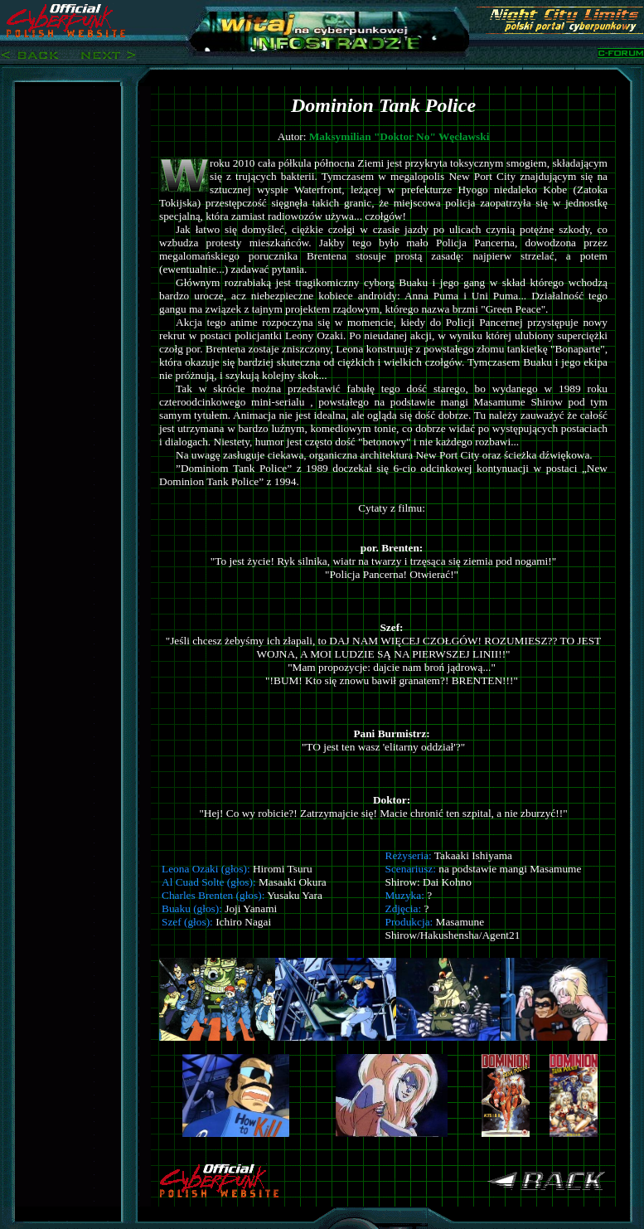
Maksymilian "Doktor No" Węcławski (399, 136)
